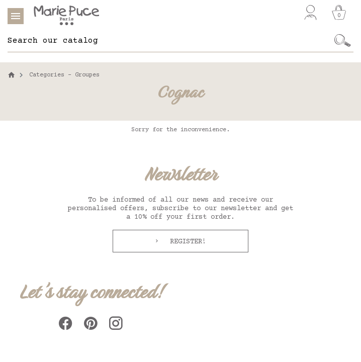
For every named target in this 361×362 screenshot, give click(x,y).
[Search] (170, 40)
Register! (186, 242)
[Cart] (339, 12)
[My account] (310, 12)
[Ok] (342, 40)
